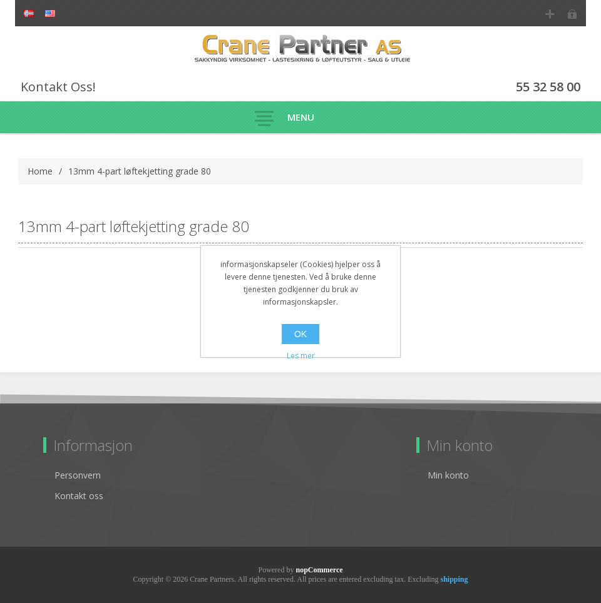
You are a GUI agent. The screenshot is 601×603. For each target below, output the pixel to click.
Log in (572, 14)
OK (300, 334)
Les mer (301, 355)
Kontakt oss (78, 496)
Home (40, 171)
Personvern (77, 475)
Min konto (448, 475)
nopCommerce (318, 569)
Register (550, 14)
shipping (454, 579)
